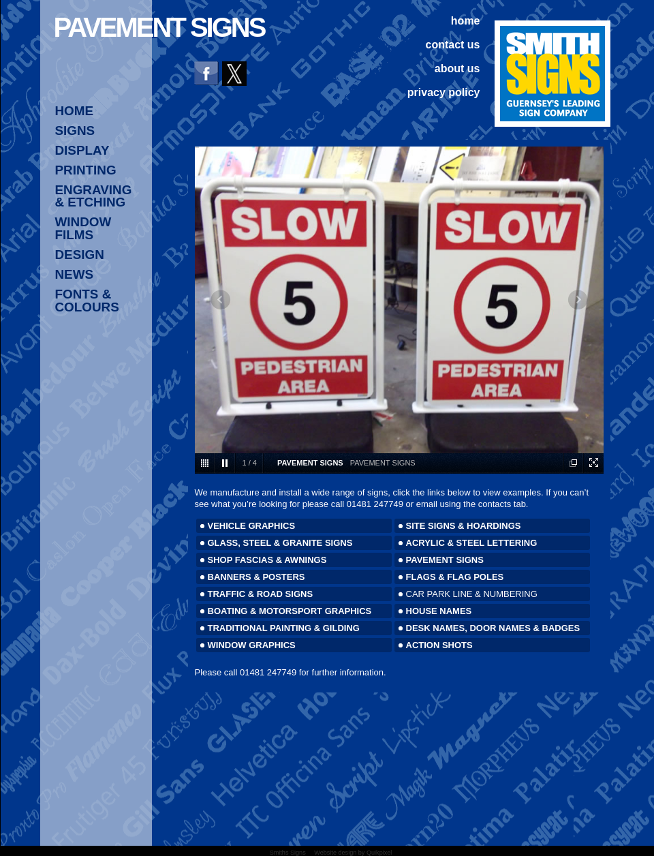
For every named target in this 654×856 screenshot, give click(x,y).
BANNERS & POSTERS (256, 577)
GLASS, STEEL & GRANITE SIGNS (280, 543)
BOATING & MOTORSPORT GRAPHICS (290, 611)
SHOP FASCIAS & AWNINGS (267, 560)
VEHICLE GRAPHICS (252, 526)
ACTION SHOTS (439, 645)
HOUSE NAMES (439, 611)
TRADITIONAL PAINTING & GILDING (284, 628)
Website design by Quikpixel (353, 852)
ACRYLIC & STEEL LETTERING (472, 543)
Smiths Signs (288, 852)
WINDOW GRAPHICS (252, 645)
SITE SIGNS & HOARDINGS (463, 526)
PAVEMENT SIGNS (445, 560)
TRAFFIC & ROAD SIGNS (260, 594)
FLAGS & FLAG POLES (455, 577)
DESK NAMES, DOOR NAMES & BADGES (493, 628)
